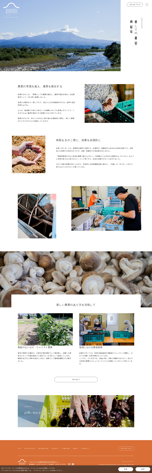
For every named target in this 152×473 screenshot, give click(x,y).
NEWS (75, 448)
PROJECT (76, 379)
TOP (19, 448)
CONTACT (85, 448)
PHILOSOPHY (29, 448)
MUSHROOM (43, 448)
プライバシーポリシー (41, 470)
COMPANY (66, 448)
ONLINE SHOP (135, 4)
